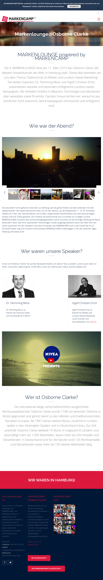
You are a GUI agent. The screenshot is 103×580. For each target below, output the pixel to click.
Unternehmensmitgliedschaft (46, 569)
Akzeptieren (74, 6)
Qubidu (93, 322)
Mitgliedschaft (39, 558)
